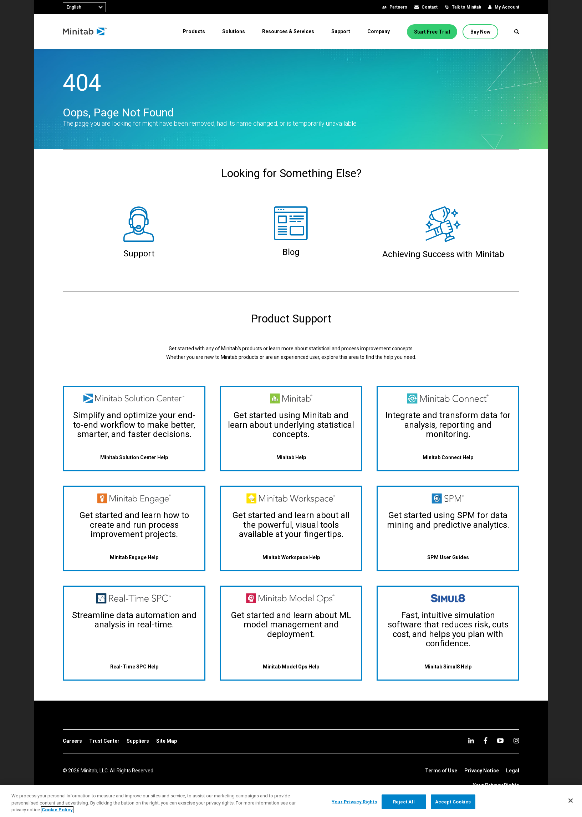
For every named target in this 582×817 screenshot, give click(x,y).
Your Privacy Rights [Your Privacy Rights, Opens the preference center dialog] (354, 801)
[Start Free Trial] (432, 31)
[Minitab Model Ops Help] (291, 667)
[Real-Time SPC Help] (134, 667)
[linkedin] (471, 740)
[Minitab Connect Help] (448, 458)
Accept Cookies (453, 801)
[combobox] (84, 7)
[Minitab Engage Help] (134, 557)
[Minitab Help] (291, 458)
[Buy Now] (480, 31)
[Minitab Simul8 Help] (448, 667)
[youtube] (500, 740)
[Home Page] (85, 31)
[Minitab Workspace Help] (291, 557)
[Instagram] (516, 740)
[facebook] (485, 740)
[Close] (570, 800)
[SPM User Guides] (448, 557)
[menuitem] (194, 31)
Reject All (404, 801)
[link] (72, 741)
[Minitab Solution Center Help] (134, 458)
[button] (516, 31)
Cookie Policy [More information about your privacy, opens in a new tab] (57, 809)
